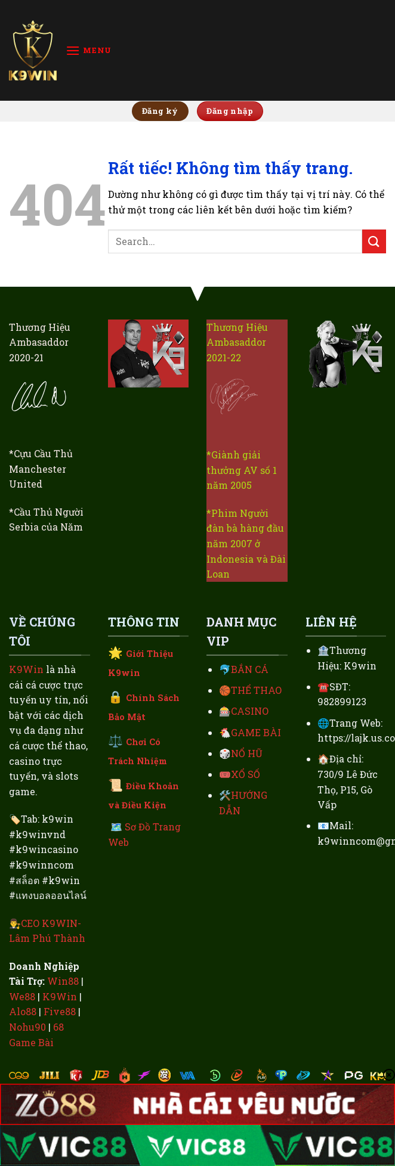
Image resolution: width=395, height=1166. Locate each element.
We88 (22, 996)
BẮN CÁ (250, 669)
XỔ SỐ (245, 774)
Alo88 (22, 1011)
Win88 (63, 981)
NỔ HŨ (247, 753)
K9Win (26, 669)
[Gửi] (374, 241)
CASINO (250, 711)
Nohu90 (27, 1027)
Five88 (60, 1011)
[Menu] (89, 50)
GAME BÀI (256, 732)
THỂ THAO (256, 690)
